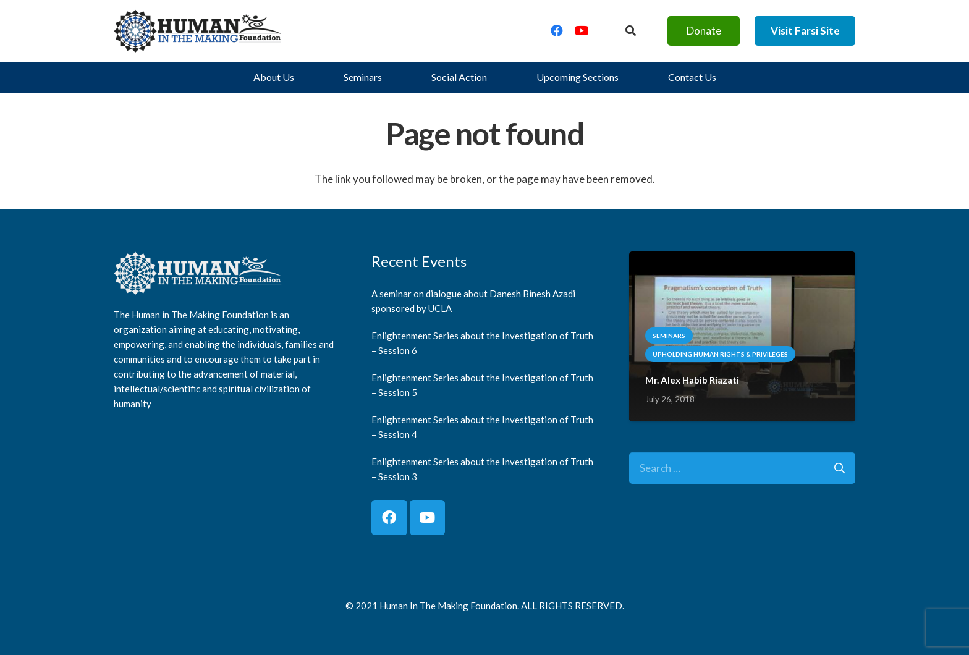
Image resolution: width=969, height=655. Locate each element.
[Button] (631, 31)
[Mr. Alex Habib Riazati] (742, 260)
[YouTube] (581, 31)
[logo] (198, 31)
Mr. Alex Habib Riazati (692, 380)
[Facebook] (556, 31)
